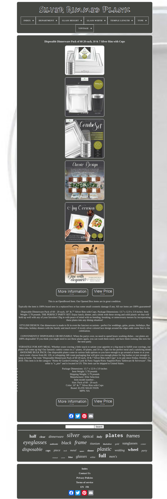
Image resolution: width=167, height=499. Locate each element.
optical (88, 436)
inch (65, 451)
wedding (120, 450)
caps (48, 450)
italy (99, 436)
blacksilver (107, 444)
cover (63, 458)
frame (81, 442)
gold (117, 444)
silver (73, 435)
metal (73, 450)
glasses (81, 456)
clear (42, 436)
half (33, 436)
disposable (32, 449)
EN (82, 487)
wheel (133, 449)
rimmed (55, 458)
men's (113, 456)
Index (85, 468)
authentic (54, 444)
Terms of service (84, 482)
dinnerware (56, 436)
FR (87, 487)
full (102, 455)
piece (57, 450)
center (143, 444)
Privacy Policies (84, 478)
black (66, 442)
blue (70, 457)
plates (114, 436)
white (93, 457)
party (144, 450)
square (82, 451)
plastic (104, 449)
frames (133, 435)
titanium (95, 443)
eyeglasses (35, 442)
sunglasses (129, 443)
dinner (90, 450)
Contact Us (84, 473)
